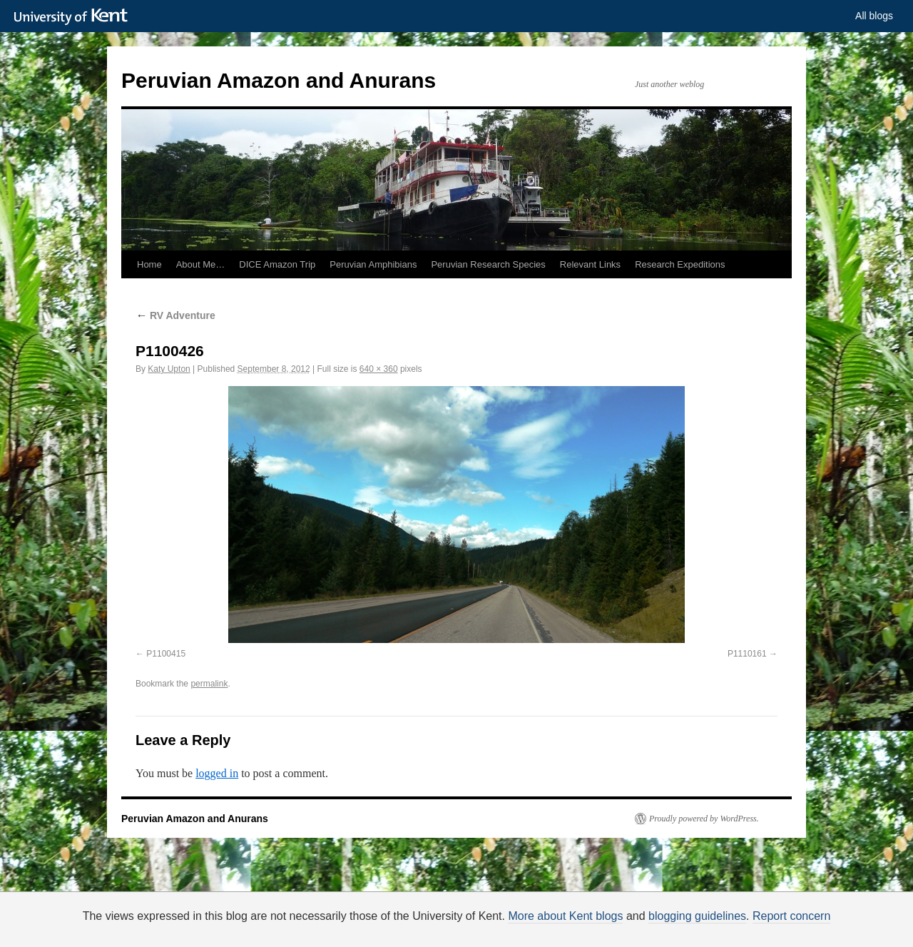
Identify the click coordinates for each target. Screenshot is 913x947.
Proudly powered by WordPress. (704, 819)
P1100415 (165, 654)
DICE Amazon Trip (277, 264)
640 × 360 (378, 369)
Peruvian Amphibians (373, 264)
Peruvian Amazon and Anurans (278, 80)
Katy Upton (169, 369)
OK (701, 928)
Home (149, 264)
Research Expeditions (680, 264)
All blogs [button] (874, 15)
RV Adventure (175, 315)
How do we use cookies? (501, 930)
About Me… (200, 264)
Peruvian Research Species (488, 264)
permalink (209, 684)
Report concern (791, 916)
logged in (216, 773)
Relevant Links (590, 264)
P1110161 (747, 654)
